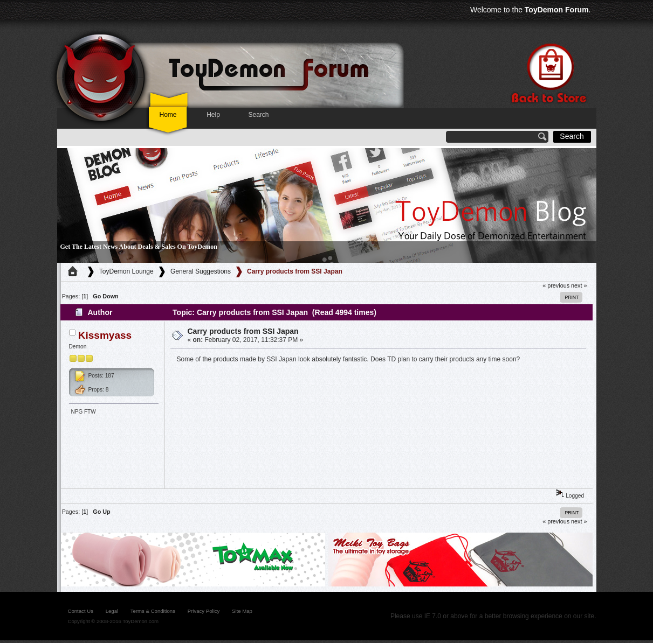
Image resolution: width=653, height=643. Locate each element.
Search (258, 114)
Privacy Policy (204, 611)
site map (242, 611)
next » (579, 285)
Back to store (548, 73)
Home (167, 114)
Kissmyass (105, 335)
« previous (555, 285)
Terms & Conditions (152, 611)
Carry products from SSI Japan (243, 331)
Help (213, 114)
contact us (80, 611)
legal (112, 611)
